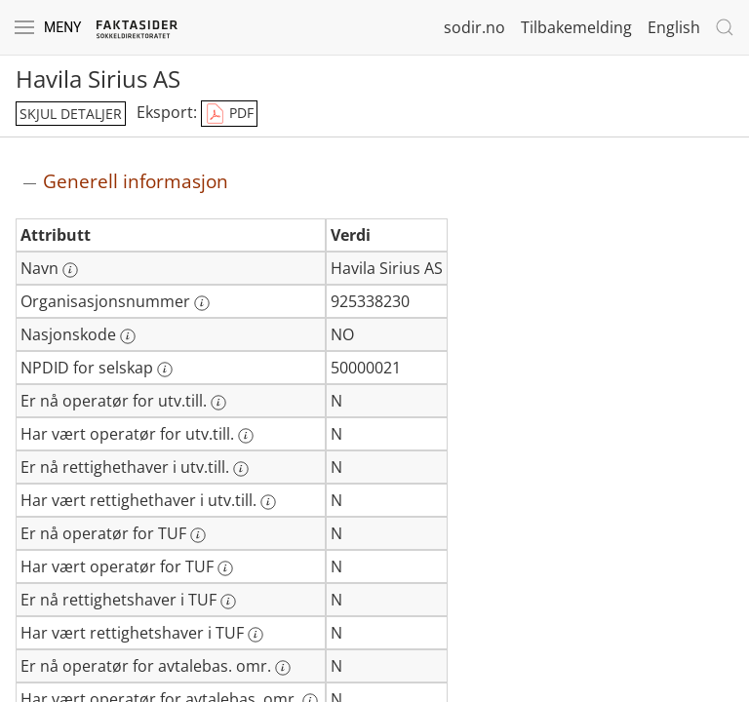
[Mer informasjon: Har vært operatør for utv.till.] (246, 436)
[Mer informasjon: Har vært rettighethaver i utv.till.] (268, 502)
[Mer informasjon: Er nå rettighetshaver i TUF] (228, 601)
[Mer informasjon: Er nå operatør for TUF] (198, 535)
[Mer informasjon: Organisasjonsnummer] (202, 303)
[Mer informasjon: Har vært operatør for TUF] (225, 568)
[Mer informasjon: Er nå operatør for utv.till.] (218, 402)
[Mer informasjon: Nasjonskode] (128, 336)
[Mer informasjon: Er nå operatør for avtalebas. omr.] (283, 668)
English (674, 27)
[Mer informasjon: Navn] (70, 270)
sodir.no (474, 27)
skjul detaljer (71, 113)
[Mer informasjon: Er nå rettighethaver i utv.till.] (241, 469)
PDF (229, 114)
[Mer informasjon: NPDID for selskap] (165, 369)
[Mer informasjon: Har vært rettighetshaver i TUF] (255, 635)
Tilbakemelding (576, 27)
